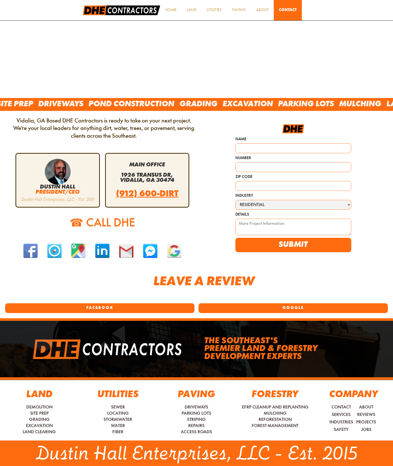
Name (240, 139)
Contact (288, 10)
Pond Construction (141, 104)
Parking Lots (315, 104)
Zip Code (243, 177)
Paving (239, 10)
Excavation (257, 104)
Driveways (70, 104)
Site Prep (24, 104)
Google (293, 308)
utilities (214, 10)
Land (192, 10)
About (262, 10)
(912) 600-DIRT (147, 194)
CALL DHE (102, 223)
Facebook (100, 308)
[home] (121, 10)
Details (242, 215)
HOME (170, 10)
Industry (244, 196)
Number (243, 158)
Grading (208, 104)
